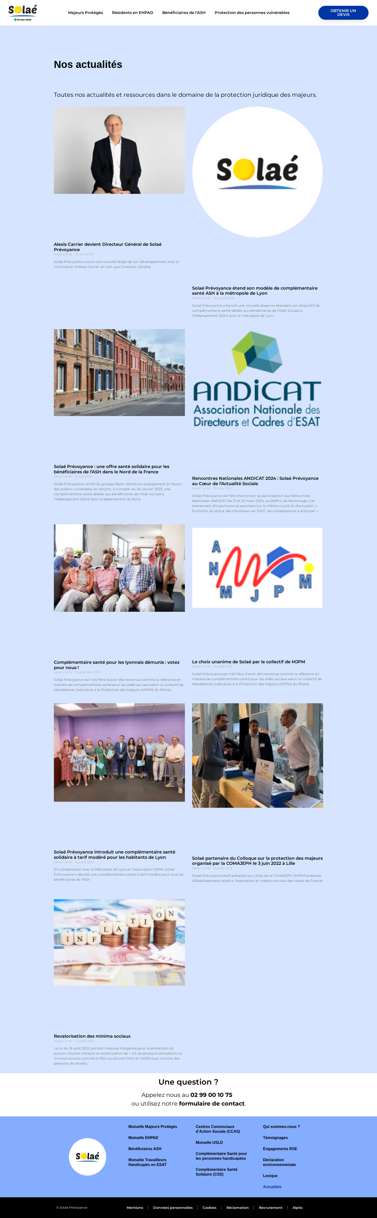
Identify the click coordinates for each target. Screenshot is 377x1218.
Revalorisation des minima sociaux (92, 1036)
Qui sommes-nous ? (281, 1127)
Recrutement (271, 1207)
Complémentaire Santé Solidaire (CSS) (216, 1171)
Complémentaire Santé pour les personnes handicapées (221, 1156)
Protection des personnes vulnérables (252, 12)
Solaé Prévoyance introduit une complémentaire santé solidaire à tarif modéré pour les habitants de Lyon (114, 854)
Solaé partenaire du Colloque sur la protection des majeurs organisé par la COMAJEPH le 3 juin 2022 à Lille (257, 861)
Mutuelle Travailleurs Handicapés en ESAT (147, 1162)
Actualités (272, 1187)
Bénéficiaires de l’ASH (184, 12)
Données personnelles (173, 1207)
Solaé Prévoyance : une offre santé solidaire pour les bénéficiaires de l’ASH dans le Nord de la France (111, 469)
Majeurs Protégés (85, 12)
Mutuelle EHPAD (143, 1138)
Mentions (135, 1207)
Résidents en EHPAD (132, 12)
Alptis (297, 1207)
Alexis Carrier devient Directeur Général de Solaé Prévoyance (108, 247)
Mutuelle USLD (209, 1142)
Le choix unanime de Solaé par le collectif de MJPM (248, 661)
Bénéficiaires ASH (144, 1149)
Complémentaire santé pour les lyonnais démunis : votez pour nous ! (117, 665)
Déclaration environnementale (279, 1162)
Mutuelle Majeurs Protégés (152, 1127)
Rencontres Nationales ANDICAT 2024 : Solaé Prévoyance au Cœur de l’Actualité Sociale (255, 481)
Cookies (209, 1207)
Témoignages (275, 1138)
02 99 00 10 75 (212, 1094)
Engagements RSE (280, 1149)
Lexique (270, 1176)
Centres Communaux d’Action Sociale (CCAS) (218, 1129)
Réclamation (237, 1207)
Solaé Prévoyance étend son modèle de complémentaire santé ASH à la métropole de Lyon (255, 291)
